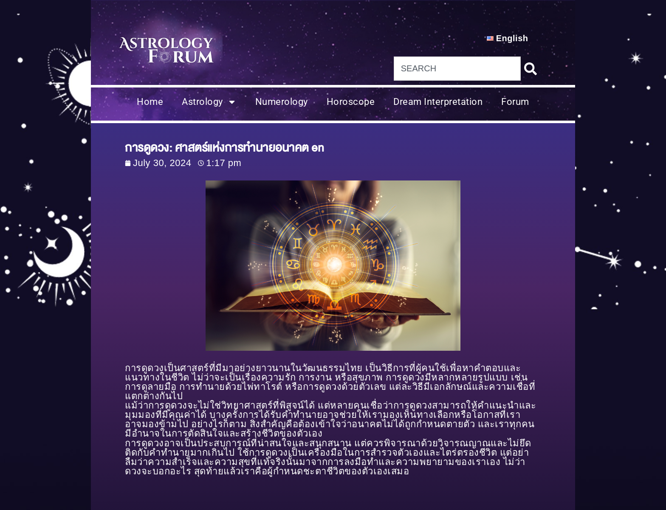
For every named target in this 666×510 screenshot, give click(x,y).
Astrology (209, 102)
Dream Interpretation (438, 101)
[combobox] (457, 68)
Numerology (281, 101)
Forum (515, 101)
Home (150, 101)
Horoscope (351, 101)
